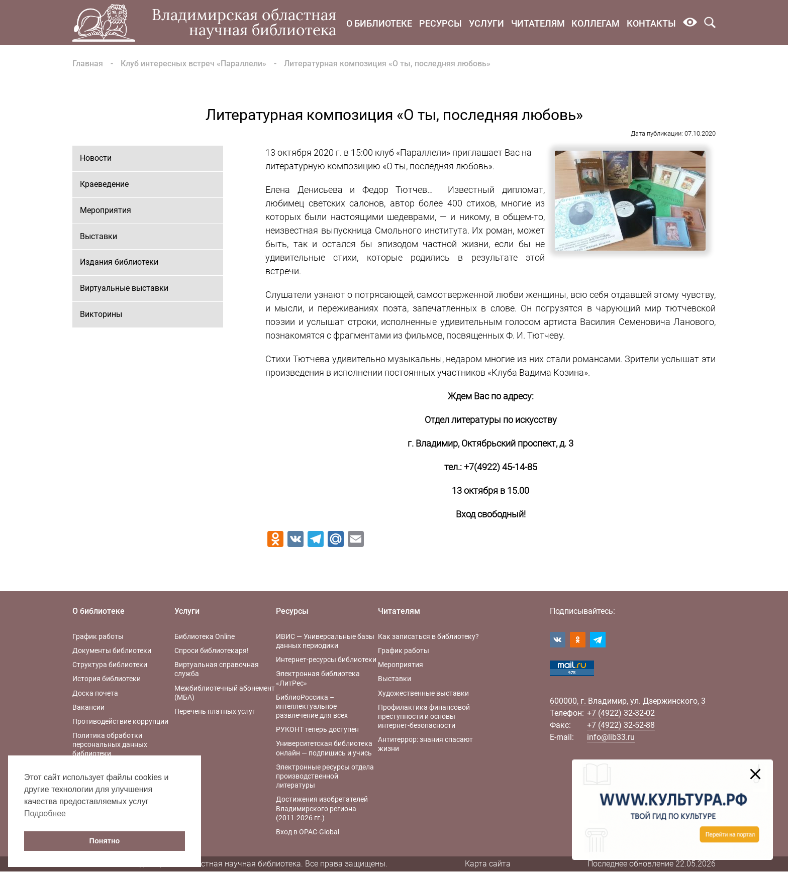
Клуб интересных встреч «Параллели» (193, 63)
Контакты (651, 23)
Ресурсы (440, 23)
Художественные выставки (423, 693)
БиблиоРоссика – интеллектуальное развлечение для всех (312, 706)
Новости (96, 158)
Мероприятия (105, 210)
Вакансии (88, 707)
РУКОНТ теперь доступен (317, 729)
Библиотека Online (204, 636)
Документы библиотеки (111, 650)
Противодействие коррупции (120, 721)
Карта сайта (488, 863)
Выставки (98, 236)
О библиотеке (379, 23)
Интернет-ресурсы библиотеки (326, 659)
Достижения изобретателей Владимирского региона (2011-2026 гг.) (322, 808)
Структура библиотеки (109, 665)
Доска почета (95, 693)
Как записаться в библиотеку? (428, 636)
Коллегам (595, 23)
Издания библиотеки (119, 262)
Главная (87, 63)
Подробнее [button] (45, 813)
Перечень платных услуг (214, 711)
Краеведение (104, 184)
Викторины (101, 314)
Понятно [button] (104, 841)
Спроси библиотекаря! (211, 650)
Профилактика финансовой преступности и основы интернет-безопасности (424, 716)
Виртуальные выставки (124, 288)
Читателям (538, 23)
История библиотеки (106, 679)
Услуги (486, 23)
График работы (98, 636)
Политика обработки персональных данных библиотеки (109, 744)
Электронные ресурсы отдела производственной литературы (325, 776)
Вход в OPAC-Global (307, 832)
